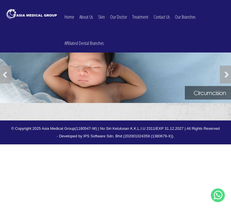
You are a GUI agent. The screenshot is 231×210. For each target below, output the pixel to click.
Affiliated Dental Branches (84, 40)
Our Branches (185, 13)
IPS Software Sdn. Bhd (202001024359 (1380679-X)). (128, 136)
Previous (5, 74)
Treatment (140, 13)
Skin (101, 13)
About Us (86, 13)
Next (225, 74)
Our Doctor (118, 13)
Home (69, 13)
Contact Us (162, 13)
